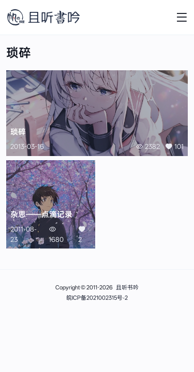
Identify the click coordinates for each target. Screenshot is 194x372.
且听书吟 (127, 287)
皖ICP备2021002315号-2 (97, 298)
